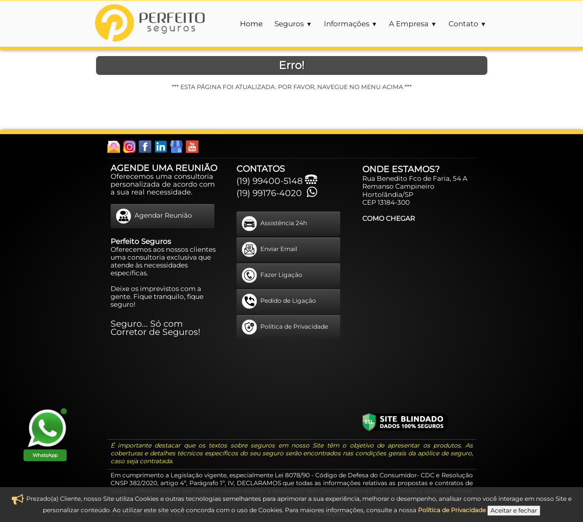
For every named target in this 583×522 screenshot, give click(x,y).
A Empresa (413, 23)
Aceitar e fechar (513, 510)
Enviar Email (269, 249)
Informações (351, 23)
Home (251, 23)
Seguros (293, 23)
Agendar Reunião (154, 216)
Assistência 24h (274, 223)
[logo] (150, 24)
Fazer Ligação (272, 275)
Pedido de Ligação (279, 301)
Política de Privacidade (285, 327)
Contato (468, 23)
